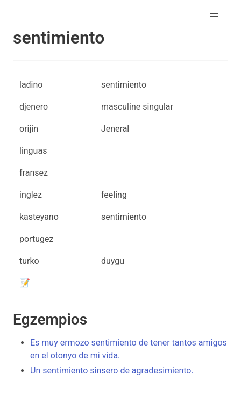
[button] (214, 14)
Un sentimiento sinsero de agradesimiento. (112, 370)
